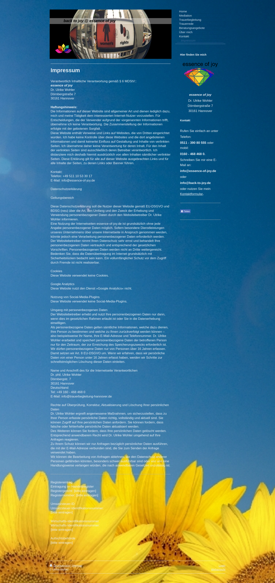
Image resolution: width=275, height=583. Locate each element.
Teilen (185, 211)
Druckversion (60, 565)
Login (222, 565)
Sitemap (77, 565)
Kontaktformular (191, 194)
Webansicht (218, 569)
